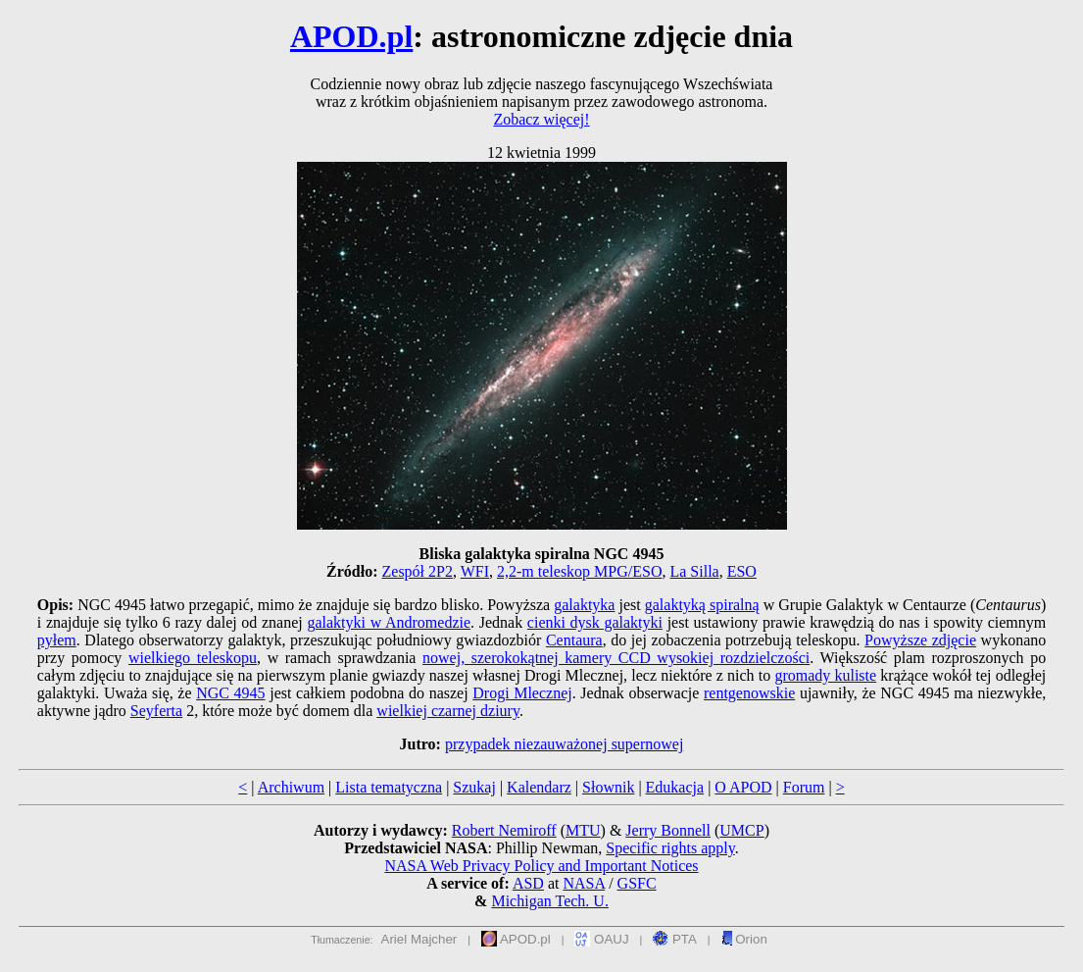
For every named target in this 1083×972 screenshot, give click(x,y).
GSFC (637, 883)
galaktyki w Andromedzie (388, 622)
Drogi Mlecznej (521, 693)
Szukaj (474, 787)
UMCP (741, 830)
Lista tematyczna (388, 787)
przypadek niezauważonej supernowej (564, 744)
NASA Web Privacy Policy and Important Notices (541, 865)
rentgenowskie (749, 693)
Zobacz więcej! (541, 119)
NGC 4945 (230, 693)
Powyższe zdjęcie (920, 640)
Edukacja (675, 787)
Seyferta (156, 710)
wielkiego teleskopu (192, 657)
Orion (744, 939)
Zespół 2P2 (417, 571)
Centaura (574, 640)
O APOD (742, 787)
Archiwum (291, 787)
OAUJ (601, 939)
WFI (475, 571)
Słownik (608, 787)
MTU (583, 830)
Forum (804, 787)
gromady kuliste (825, 675)
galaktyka (584, 604)
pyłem (56, 640)
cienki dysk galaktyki (595, 622)
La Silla (693, 571)
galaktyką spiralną (702, 604)
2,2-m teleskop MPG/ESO (579, 571)
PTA (675, 939)
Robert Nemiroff (504, 830)
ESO (742, 571)
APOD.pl (351, 36)
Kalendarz (539, 787)
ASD (528, 883)
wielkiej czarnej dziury (447, 710)
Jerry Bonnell (668, 830)
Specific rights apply (670, 848)
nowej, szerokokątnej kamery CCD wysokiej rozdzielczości (616, 657)
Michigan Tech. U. (549, 901)
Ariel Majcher (419, 939)
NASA (584, 883)
